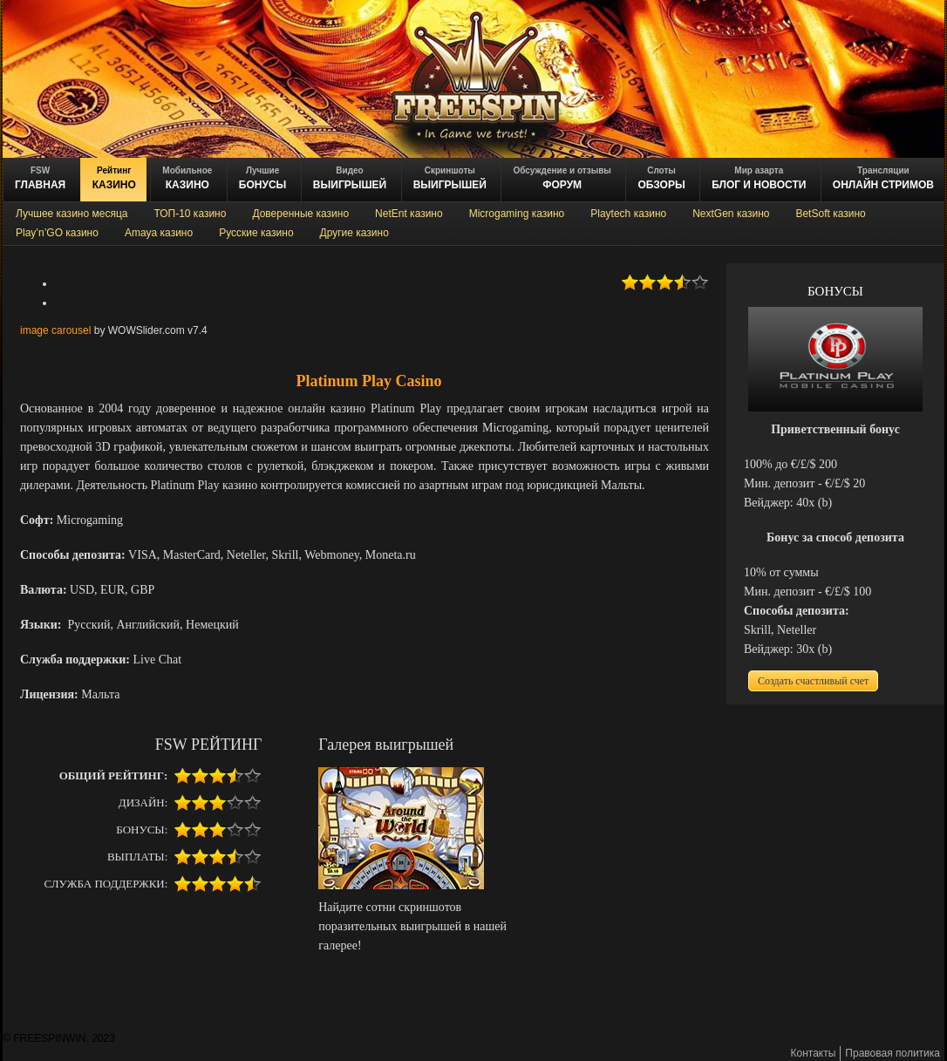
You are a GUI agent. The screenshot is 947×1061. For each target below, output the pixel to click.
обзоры (661, 178)
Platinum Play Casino (368, 381)
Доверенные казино (300, 213)
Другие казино (354, 233)
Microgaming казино (517, 213)
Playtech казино (628, 213)
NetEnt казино (409, 213)
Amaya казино (159, 233)
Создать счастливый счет (813, 681)
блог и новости (759, 178)
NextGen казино (730, 213)
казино (114, 178)
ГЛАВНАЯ (40, 178)
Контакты (813, 1053)
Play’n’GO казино (57, 233)
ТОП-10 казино (189, 213)
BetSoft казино (830, 213)
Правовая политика (892, 1053)
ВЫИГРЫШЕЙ (349, 178)
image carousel (55, 330)
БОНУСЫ (263, 178)
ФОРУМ (561, 178)
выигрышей (450, 178)
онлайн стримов (883, 178)
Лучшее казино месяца (71, 213)
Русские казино (256, 233)
